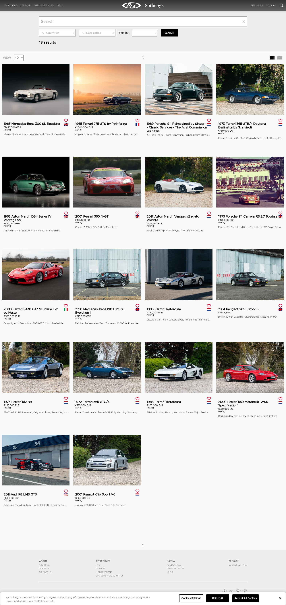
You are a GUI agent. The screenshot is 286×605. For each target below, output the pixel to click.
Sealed (26, 5)
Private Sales (44, 5)
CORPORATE (103, 561)
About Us (44, 565)
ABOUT (43, 561)
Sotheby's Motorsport (109, 576)
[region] (143, 598)
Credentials (174, 565)
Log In (271, 5)
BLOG (170, 572)
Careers (100, 568)
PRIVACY (234, 561)
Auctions (11, 5)
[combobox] (57, 33)
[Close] (280, 598)
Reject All (217, 598)
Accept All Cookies (245, 598)
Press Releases (175, 568)
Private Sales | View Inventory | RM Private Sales (143, 5)
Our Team (44, 568)
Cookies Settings (238, 565)
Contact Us (45, 572)
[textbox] (57, 32)
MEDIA (171, 561)
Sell (60, 5)
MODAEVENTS (104, 572)
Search (169, 32)
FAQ (98, 565)
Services (257, 5)
